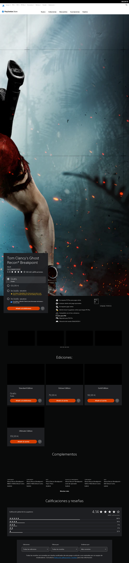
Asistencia (51, 5)
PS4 (17, 5)
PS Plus (23, 5)
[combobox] (35, 547)
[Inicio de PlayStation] (3, 5)
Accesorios (30, 5)
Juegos (8, 5)
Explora (85, 10)
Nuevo (43, 10)
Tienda (44, 5)
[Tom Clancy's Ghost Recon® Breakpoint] (21, 336)
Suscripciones (75, 10)
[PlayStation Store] (10, 9)
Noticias (38, 5)
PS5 (13, 5)
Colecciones (52, 10)
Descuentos (63, 10)
